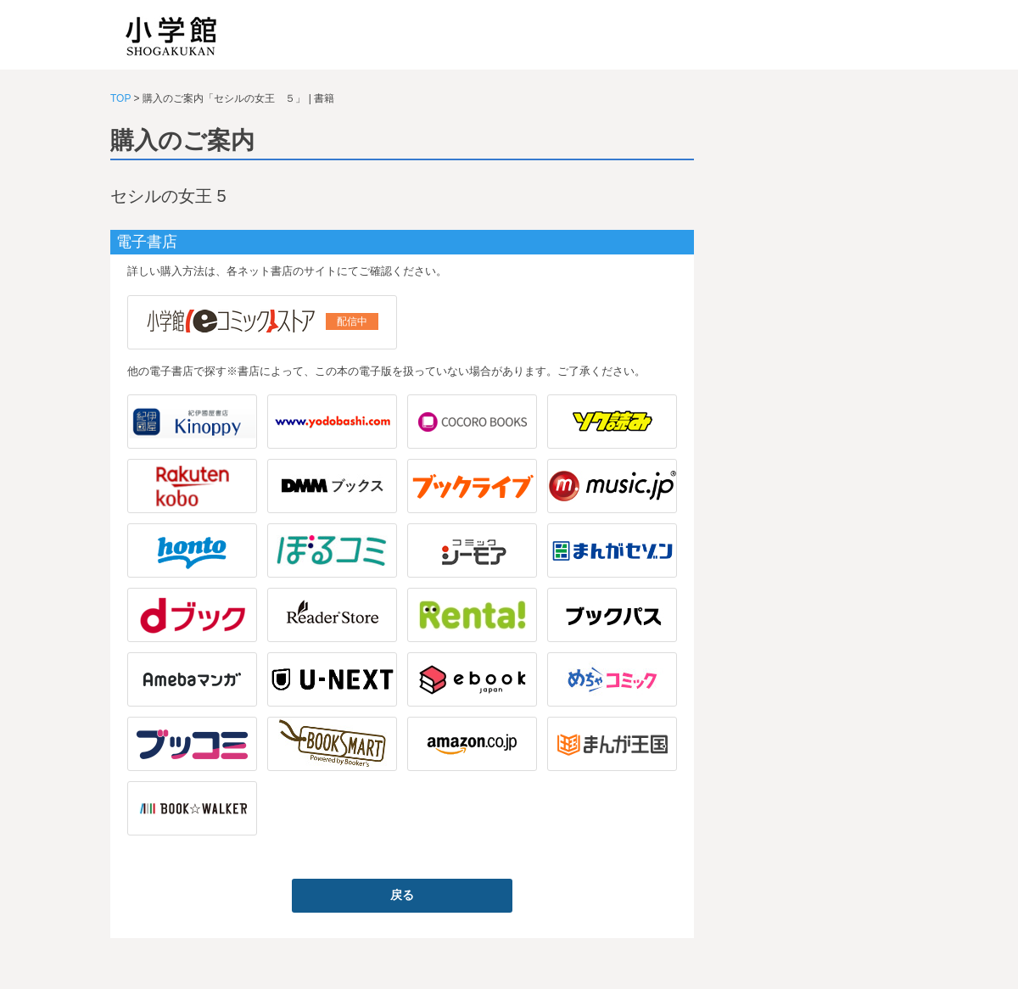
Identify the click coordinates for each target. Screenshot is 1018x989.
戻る (402, 895)
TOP (120, 98)
